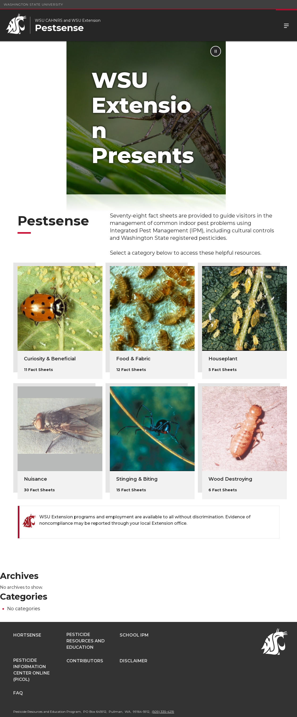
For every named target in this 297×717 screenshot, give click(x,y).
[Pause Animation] (287, 51)
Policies (231, 709)
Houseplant (222, 338)
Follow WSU (276, 709)
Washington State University (33, 4)
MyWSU (251, 709)
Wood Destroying (230, 459)
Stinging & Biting (137, 459)
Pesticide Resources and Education (85, 620)
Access (211, 709)
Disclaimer (133, 640)
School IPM (134, 614)
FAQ (18, 672)
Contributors (84, 640)
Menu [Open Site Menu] (286, 25)
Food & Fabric (133, 338)
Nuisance (35, 459)
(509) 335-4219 (163, 691)
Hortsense (27, 614)
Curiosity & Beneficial (50, 338)
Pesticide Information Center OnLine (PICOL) (31, 649)
